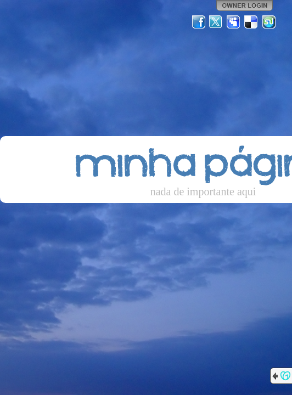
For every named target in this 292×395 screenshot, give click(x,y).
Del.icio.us (251, 22)
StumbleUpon (269, 22)
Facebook (198, 22)
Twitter (216, 22)
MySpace (234, 22)
